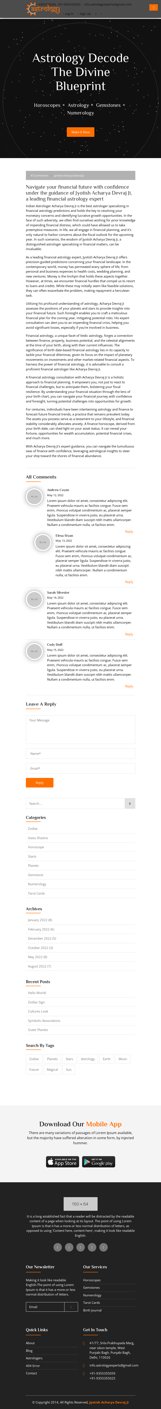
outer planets (38, 1030)
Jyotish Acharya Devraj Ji (67, 175)
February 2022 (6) (41, 929)
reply (40, 782)
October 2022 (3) (40, 948)
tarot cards (36, 893)
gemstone (35, 875)
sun (68, 1069)
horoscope (36, 847)
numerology (37, 884)
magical (52, 1069)
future (34, 1069)
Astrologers (34, 1358)
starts (32, 856)
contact (31, 1373)
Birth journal (92, 1310)
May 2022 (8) (37, 957)
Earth (107, 1059)
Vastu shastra (38, 838)
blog (29, 1350)
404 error (33, 1366)
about (30, 1343)
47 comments (38, 175)
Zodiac (33, 828)
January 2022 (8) (40, 920)
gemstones (91, 1287)
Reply (129, 531)
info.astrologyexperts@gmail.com (102, 1365)
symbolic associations (44, 1020)
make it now (80, 132)
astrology (88, 1059)
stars (69, 1059)
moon (123, 1059)
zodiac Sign (36, 1002)
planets (33, 865)
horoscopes (92, 1280)
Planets (52, 1059)
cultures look (38, 1011)
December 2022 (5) (42, 938)
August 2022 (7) (39, 966)
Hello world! (37, 993)
